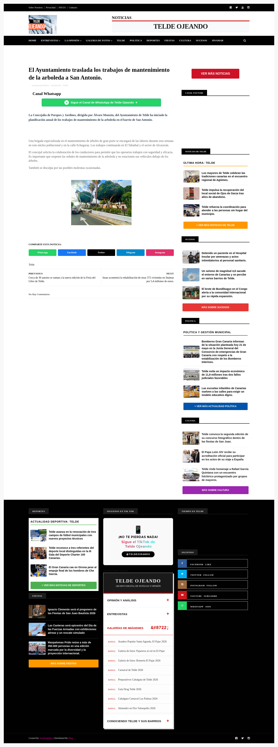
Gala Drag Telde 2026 (129, 689)
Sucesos (201, 40)
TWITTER (196, 575)
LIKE (208, 564)
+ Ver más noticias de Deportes (63, 585)
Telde (121, 40)
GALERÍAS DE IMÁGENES (125, 628)
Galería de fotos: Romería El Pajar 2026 (139, 660)
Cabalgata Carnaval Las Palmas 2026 (137, 698)
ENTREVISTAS (117, 614)
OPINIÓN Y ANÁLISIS (121, 600)
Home (32, 40)
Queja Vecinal (41, 49)
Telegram (130, 252)
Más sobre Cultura (215, 490)
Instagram (160, 252)
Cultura (185, 40)
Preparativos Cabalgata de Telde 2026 (138, 679)
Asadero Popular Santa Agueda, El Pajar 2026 (142, 641)
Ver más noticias (215, 73)
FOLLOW (208, 575)
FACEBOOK (196, 564)
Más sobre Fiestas (63, 663)
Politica (136, 40)
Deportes (153, 40)
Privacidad (50, 7)
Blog (70, 738)
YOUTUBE (196, 596)
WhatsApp (42, 252)
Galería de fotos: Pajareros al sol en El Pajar (141, 651)
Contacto (73, 7)
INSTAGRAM (197, 585)
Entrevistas (49, 40)
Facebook (71, 252)
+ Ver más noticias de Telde (215, 225)
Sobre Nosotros (36, 7)
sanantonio (56, 85)
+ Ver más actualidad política (215, 406)
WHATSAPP (196, 606)
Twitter (101, 252)
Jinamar (217, 40)
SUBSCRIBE (210, 596)
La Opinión (72, 40)
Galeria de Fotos (98, 40)
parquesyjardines (40, 85)
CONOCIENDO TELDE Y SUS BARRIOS (134, 721)
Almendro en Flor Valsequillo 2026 (136, 708)
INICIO (62, 7)
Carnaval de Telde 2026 (130, 670)
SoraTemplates (46, 738)
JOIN (208, 606)
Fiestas (169, 40)
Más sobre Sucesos (215, 307)
